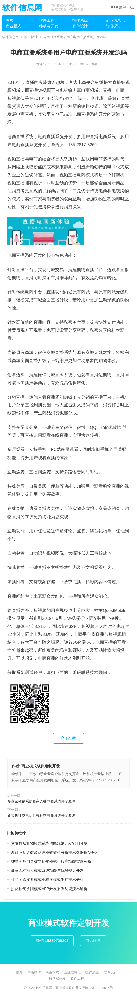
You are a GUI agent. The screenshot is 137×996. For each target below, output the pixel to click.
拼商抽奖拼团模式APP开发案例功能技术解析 (49, 888)
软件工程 (46, 20)
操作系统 (80, 20)
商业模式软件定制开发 (40, 766)
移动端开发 (48, 26)
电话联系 (93, 940)
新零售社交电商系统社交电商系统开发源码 (41, 815)
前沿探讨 (113, 26)
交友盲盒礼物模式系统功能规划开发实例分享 (49, 843)
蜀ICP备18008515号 (98, 988)
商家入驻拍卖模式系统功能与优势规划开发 (47, 870)
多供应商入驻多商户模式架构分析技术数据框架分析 (55, 852)
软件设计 (80, 26)
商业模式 (13, 26)
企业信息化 (115, 20)
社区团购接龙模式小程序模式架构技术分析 (47, 879)
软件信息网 (22, 7)
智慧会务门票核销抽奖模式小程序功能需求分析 (51, 861)
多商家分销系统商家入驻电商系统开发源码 (41, 801)
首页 (10, 20)
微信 (52, 940)
